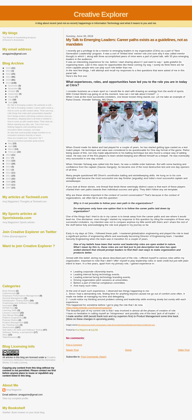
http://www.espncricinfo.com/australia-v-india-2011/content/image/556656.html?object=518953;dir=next (116, 325)
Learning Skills (9, 310)
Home (128, 350)
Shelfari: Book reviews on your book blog (23, 412)
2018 (8, 155)
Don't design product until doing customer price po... (30, 116)
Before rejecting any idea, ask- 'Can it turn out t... (29, 124)
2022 (8, 74)
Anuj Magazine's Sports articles (18, 222)
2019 (8, 83)
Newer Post (72, 350)
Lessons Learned (10, 312)
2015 (8, 163)
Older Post (184, 350)
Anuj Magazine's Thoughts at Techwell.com (24, 201)
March (11, 149)
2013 (8, 169)
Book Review (8, 291)
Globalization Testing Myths (15, 300)
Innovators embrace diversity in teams (24, 135)
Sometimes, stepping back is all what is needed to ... (31, 119)
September (13, 94)
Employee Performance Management (20, 295)
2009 (8, 181)
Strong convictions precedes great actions (26, 141)
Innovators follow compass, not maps (24, 130)
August (11, 97)
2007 (8, 187)
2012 (8, 172)
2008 (8, 184)
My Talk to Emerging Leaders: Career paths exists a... (31, 108)
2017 (8, 158)
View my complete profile (15, 398)
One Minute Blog (10, 315)
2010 (8, 178)
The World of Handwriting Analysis (19, 37)
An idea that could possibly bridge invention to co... (30, 132)
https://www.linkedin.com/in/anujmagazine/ (89, 307)
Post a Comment (74, 345)
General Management (13, 298)
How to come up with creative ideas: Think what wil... (31, 121)
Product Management (12, 322)
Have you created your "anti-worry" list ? (25, 138)
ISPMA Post (8, 308)
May (10, 143)
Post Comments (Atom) (93, 356)
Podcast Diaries (10, 320)
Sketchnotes (8, 327)
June (10, 102)
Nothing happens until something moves (25, 127)
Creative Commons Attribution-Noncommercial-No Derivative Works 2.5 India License (29, 360)
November (13, 88)
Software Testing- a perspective (17, 332)
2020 (8, 80)
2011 (8, 175)
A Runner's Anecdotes (13, 40)
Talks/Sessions (9, 337)
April (10, 146)
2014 (8, 166)
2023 (8, 71)
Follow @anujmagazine (14, 236)
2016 (8, 160)
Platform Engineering (12, 317)
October (12, 91)
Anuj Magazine (14, 389)
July (10, 99)
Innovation (7, 305)
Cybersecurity (9, 293)
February (12, 152)
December (13, 86)
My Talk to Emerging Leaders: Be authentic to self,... (30, 105)
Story (5, 334)
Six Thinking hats (10, 325)
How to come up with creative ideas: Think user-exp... (31, 111)
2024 (8, 68)
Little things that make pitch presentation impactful (30, 113)
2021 (8, 77)
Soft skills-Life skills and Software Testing (22, 329)
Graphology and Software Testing (18, 303)
